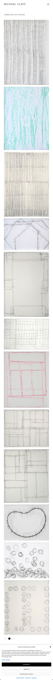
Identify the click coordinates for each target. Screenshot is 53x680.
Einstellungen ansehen (26, 674)
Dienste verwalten (6, 659)
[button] (50, 647)
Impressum (34, 677)
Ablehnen (26, 669)
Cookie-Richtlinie (20, 677)
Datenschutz (28, 677)
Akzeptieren (26, 664)
